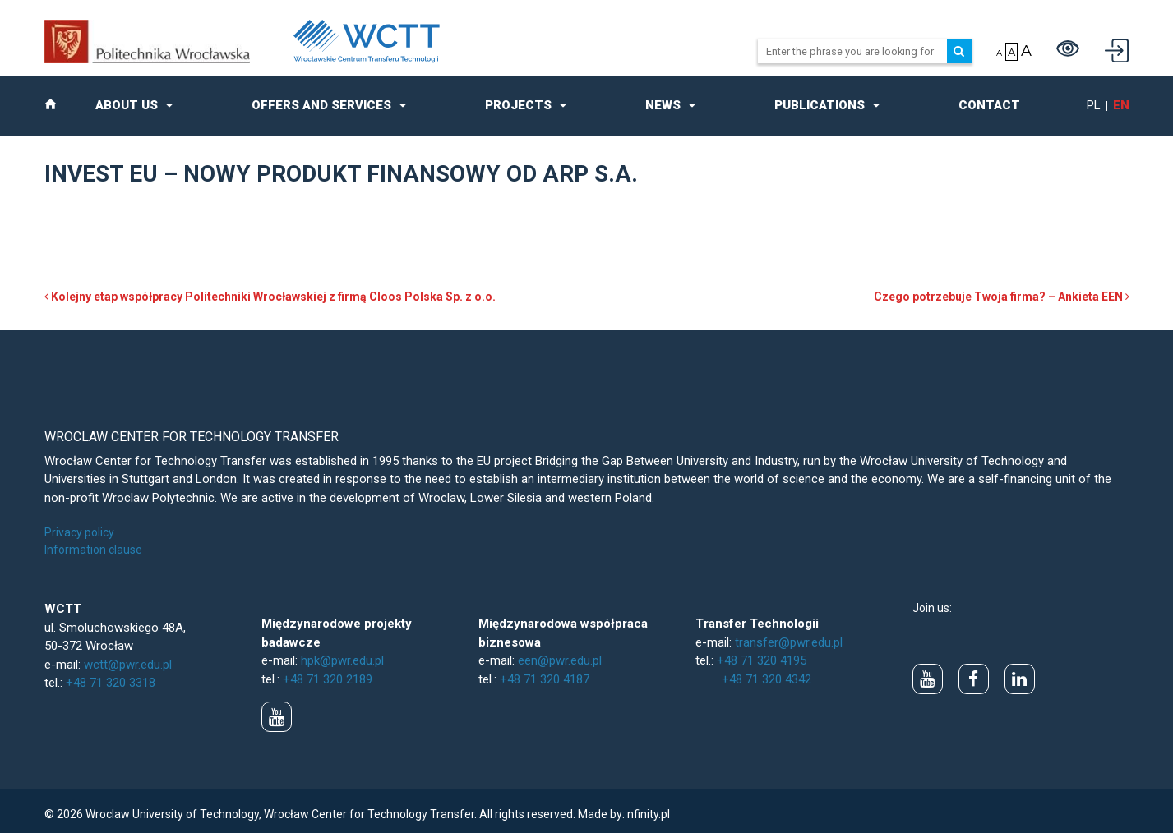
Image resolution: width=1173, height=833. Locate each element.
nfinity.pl (648, 814)
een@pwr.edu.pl (560, 660)
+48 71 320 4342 (766, 679)
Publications (819, 105)
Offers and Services (321, 105)
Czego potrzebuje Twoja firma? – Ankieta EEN (1001, 296)
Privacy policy (79, 532)
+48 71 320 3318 (110, 682)
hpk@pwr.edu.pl (342, 660)
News (663, 105)
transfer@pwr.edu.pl (789, 642)
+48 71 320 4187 (544, 679)
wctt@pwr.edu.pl (128, 664)
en (1121, 105)
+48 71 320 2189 (327, 679)
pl (1094, 105)
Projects (518, 105)
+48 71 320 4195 (761, 660)
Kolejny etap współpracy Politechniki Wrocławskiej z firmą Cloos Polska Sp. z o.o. (270, 296)
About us (126, 105)
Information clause (93, 549)
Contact (989, 105)
